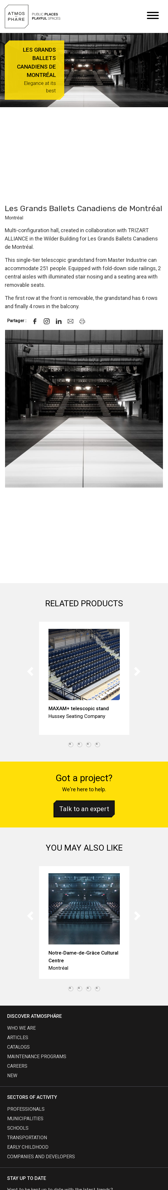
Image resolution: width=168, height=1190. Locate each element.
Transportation (27, 1137)
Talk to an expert (84, 809)
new (12, 1075)
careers (17, 1066)
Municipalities (25, 1118)
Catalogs (18, 1047)
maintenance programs (36, 1056)
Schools (18, 1128)
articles (17, 1037)
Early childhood (27, 1147)
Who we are (21, 1028)
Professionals (26, 1109)
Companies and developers (41, 1156)
